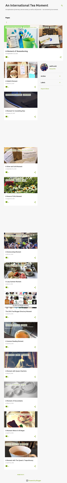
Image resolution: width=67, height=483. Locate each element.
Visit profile (52, 68)
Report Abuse (45, 89)
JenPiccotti (53, 66)
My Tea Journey (17, 22)
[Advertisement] (20, 133)
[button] (61, 57)
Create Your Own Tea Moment (35, 22)
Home (7, 22)
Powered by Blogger (33, 480)
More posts (20, 474)
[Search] (62, 5)
